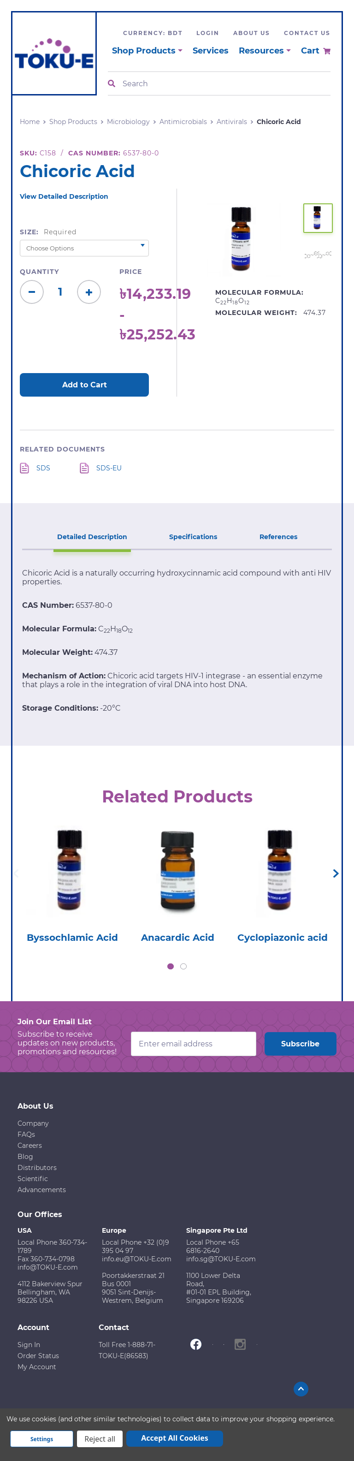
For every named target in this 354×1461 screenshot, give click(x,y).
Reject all (99, 1439)
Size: (48, 232)
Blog (25, 1156)
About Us (251, 33)
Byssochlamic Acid (72, 937)
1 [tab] (170, 966)
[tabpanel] (72, 881)
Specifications (193, 537)
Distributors (37, 1168)
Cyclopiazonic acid (282, 937)
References (278, 537)
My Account (37, 1367)
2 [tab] (183, 966)
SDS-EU (109, 468)
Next (336, 873)
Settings (41, 1439)
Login (207, 33)
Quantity (39, 271)
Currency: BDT (153, 33)
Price (130, 271)
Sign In (29, 1345)
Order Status (38, 1356)
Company (33, 1123)
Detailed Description (92, 537)
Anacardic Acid (177, 937)
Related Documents (62, 449)
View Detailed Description (64, 196)
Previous (15, 873)
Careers (30, 1145)
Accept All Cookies (174, 1438)
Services (211, 51)
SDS (43, 468)
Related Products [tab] (177, 796)
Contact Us (307, 33)
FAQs (26, 1134)
